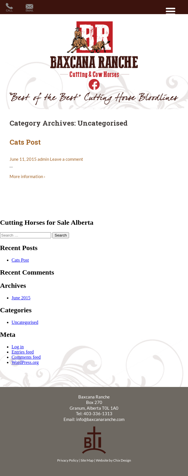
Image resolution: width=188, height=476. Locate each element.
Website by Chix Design (113, 460)
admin (43, 159)
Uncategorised (25, 322)
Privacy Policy (67, 460)
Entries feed (23, 352)
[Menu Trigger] (170, 11)
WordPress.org (25, 362)
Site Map (87, 460)
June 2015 (21, 297)
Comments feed (26, 357)
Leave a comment (66, 159)
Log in (18, 346)
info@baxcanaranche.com (100, 419)
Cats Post (25, 142)
